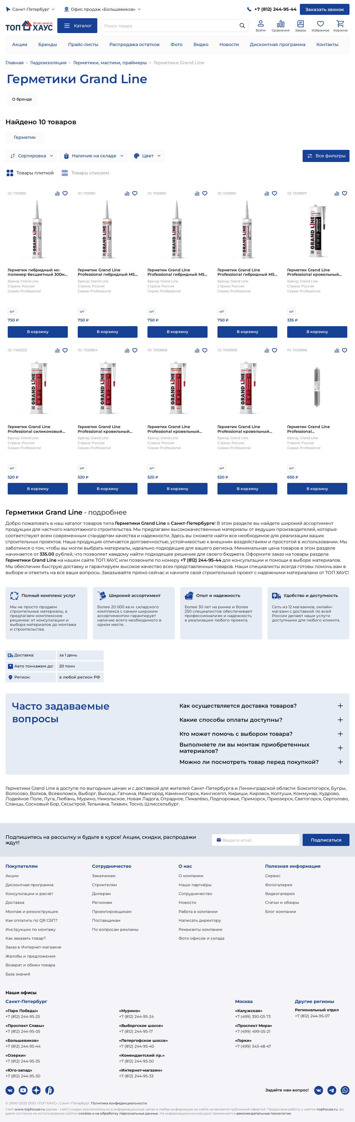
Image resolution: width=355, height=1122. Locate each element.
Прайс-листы (83, 44)
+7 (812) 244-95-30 (23, 1076)
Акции (19, 44)
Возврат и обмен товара (30, 965)
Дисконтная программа (277, 44)
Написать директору (200, 920)
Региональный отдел (317, 1009)
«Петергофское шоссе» (143, 1040)
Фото (176, 44)
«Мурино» (129, 1010)
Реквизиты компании (200, 929)
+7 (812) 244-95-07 (312, 1015)
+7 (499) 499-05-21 (252, 1031)
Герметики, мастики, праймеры (110, 62)
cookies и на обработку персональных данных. (119, 1113)
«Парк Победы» (22, 1010)
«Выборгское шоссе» (141, 1025)
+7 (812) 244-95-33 (136, 1076)
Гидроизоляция (48, 62)
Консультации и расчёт (29, 893)
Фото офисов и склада (201, 938)
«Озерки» (16, 1055)
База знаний (18, 974)
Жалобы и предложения (30, 956)
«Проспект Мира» (253, 1025)
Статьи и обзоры (282, 902)
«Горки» (243, 1040)
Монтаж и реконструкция (32, 911)
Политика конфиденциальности (119, 1103)
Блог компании (280, 911)
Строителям (104, 884)
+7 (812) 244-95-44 (23, 1046)
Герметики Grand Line (179, 62)
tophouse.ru (327, 1109)
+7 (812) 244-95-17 (136, 1031)
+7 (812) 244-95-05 (23, 1031)
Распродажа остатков (134, 44)
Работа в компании (198, 911)
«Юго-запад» (19, 1070)
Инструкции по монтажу (31, 929)
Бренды (47, 44)
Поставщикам (106, 920)
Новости (229, 44)
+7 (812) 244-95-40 (136, 1046)
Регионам (102, 902)
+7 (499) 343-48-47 (253, 1046)
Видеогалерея (280, 893)
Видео (200, 44)
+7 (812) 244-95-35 (23, 1061)
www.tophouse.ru (30, 1109)
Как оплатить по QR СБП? (32, 920)
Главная (15, 62)
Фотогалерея (278, 884)
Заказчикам (103, 875)
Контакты (327, 44)
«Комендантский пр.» (142, 1055)
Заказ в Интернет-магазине (33, 947)
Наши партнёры (195, 884)
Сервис (273, 875)
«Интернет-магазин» (140, 1070)
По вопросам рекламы (115, 929)
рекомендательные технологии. (264, 1113)
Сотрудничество (195, 893)
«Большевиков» (22, 1040)
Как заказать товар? (26, 938)
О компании (191, 875)
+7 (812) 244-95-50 (136, 1061)
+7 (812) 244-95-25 (23, 1016)
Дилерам (101, 893)
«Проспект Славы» (25, 1025)
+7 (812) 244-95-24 (136, 1016)
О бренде (22, 99)
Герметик (25, 137)
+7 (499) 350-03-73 (253, 1016)
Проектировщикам (111, 911)
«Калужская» (248, 1010)
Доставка (15, 902)
